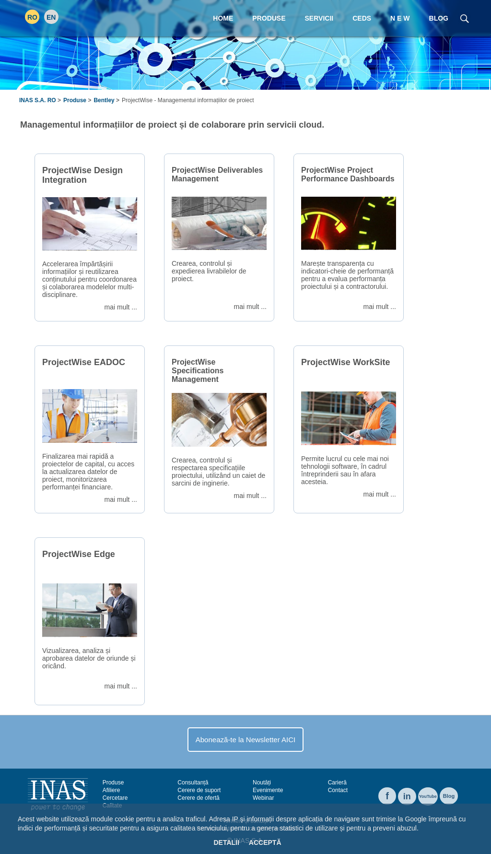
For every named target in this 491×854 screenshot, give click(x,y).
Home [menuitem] (223, 18)
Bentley (104, 100)
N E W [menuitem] (399, 18)
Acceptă (265, 842)
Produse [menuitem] (268, 18)
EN (51, 17)
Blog (449, 796)
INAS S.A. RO (37, 100)
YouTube (428, 796)
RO (32, 17)
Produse (74, 100)
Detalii (226, 842)
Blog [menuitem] (438, 18)
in (407, 796)
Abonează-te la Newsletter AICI (245, 739)
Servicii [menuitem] (319, 18)
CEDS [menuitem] (361, 18)
